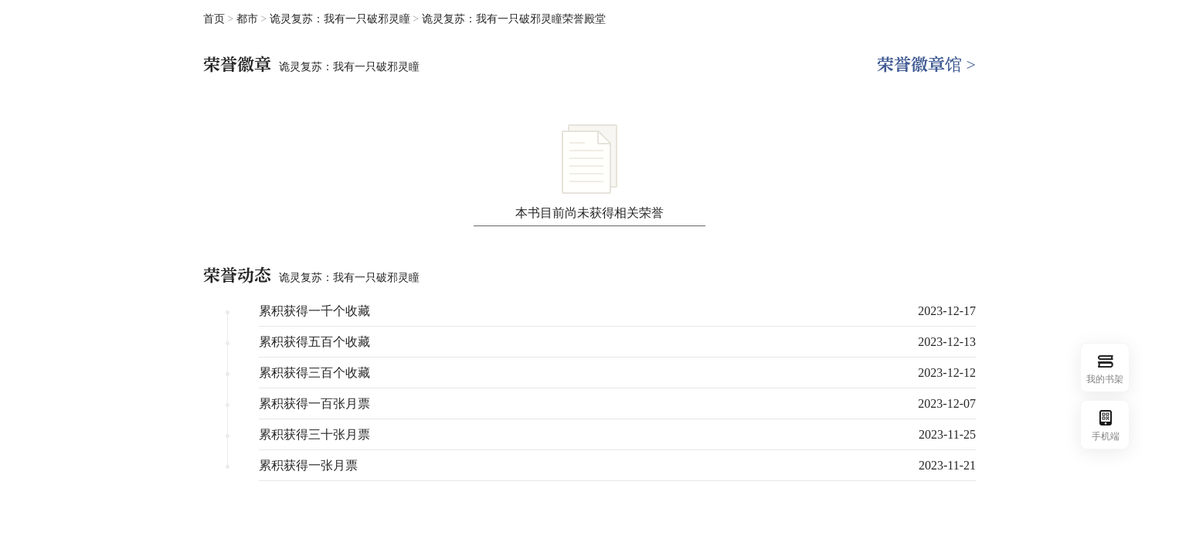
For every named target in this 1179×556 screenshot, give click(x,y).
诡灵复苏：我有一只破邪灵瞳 (341, 19)
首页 (214, 19)
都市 (248, 19)
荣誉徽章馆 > (926, 64)
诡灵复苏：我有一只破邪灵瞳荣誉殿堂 (514, 19)
